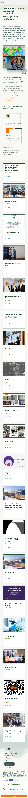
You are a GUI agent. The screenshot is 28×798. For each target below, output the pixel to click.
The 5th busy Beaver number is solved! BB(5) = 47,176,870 (13, 539)
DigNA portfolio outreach (12, 379)
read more (8, 176)
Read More (8, 100)
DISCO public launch (11, 667)
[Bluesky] (7, 766)
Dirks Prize (8, 348)
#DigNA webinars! (10, 473)
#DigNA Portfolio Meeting (13, 731)
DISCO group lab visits (12, 411)
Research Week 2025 (11, 201)
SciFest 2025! (9, 442)
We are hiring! (9, 572)
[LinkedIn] (10, 766)
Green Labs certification (12, 232)
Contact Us (8, 762)
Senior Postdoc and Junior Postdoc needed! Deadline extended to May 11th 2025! (13, 505)
